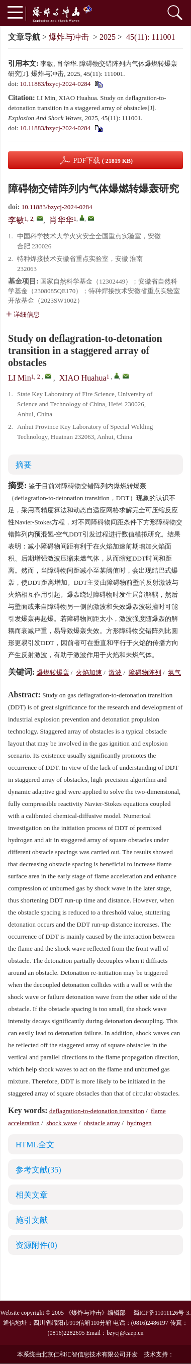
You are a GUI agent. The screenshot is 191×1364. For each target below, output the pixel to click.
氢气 (174, 672)
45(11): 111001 (150, 37)
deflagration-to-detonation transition (96, 1111)
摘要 (24, 465)
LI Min (19, 378)
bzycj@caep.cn (125, 1332)
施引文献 (32, 1220)
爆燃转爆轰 (53, 672)
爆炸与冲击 (69, 37)
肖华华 (61, 220)
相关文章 (32, 1195)
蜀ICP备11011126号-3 (161, 1312)
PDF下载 (103, 160)
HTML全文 (35, 1144)
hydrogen (139, 1123)
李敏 (16, 220)
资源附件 (36, 1245)
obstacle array (102, 1123)
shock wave (61, 1123)
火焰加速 (89, 672)
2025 (108, 37)
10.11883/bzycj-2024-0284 (55, 83)
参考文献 (38, 1169)
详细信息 (23, 314)
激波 (115, 672)
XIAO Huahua (83, 378)
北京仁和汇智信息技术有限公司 (83, 1354)
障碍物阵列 (145, 672)
